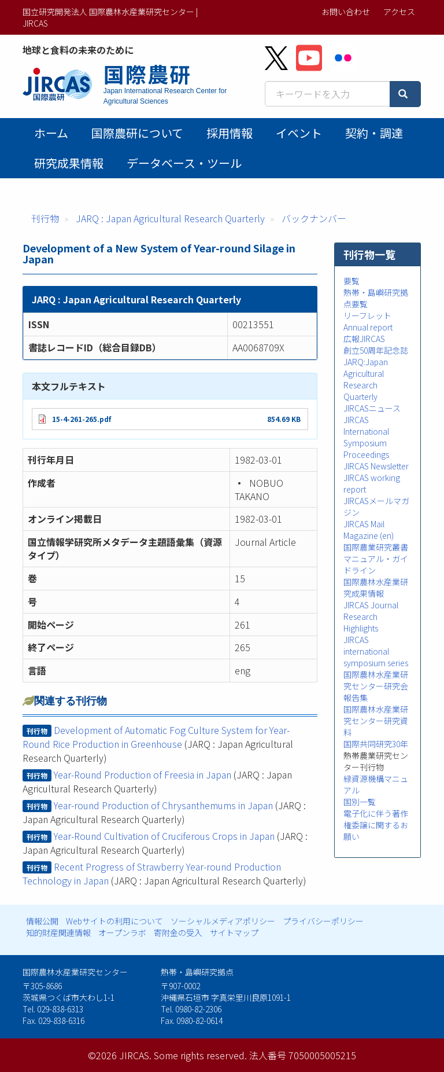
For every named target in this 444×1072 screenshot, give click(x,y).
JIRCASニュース (372, 408)
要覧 (351, 281)
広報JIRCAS (364, 338)
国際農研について (137, 132)
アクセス (399, 11)
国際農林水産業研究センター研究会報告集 (375, 686)
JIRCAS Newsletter (376, 466)
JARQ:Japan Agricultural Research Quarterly (365, 379)
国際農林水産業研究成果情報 (375, 587)
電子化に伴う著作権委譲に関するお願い (375, 824)
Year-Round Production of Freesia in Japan (142, 774)
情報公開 (42, 921)
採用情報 (229, 132)
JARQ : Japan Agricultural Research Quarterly (170, 218)
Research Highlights (360, 622)
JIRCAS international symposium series (375, 651)
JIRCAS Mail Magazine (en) (368, 529)
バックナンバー (314, 218)
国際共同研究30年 (375, 744)
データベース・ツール (184, 163)
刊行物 (45, 218)
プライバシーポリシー (323, 921)
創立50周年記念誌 (375, 350)
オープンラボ (122, 932)
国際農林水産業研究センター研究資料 (375, 720)
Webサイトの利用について (114, 921)
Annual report (368, 327)
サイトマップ (234, 932)
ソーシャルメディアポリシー (223, 921)
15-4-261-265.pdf (81, 419)
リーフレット (367, 315)
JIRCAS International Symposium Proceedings (366, 437)
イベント (299, 132)
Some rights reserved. (200, 1055)
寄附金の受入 (178, 932)
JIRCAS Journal (370, 605)
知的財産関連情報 (58, 932)
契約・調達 (374, 132)
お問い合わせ (345, 11)
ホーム (51, 132)
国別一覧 (359, 801)
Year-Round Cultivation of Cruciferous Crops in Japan (164, 836)
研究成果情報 (68, 163)
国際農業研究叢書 (375, 547)
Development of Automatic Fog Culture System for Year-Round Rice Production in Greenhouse (156, 737)
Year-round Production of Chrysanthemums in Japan (163, 805)
